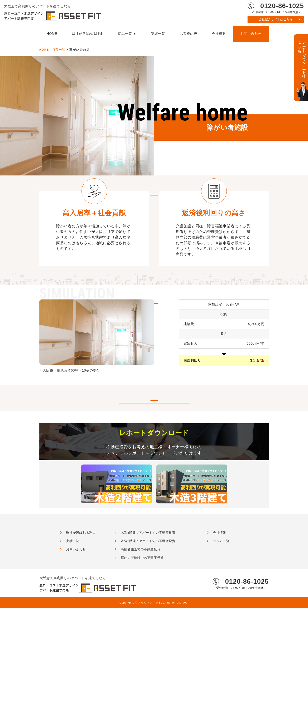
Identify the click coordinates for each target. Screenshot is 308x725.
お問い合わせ (250, 33)
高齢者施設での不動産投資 (140, 662)
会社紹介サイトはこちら (276, 19)
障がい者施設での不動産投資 (142, 670)
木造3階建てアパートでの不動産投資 (148, 645)
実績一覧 (158, 33)
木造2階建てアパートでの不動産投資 (148, 653)
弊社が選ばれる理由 (87, 33)
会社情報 (219, 645)
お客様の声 (188, 33)
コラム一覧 (221, 653)
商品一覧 (59, 49)
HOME (52, 33)
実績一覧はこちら (153, 509)
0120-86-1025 (282, 6)
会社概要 (219, 33)
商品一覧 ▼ (127, 33)
